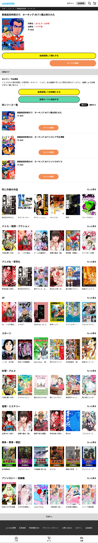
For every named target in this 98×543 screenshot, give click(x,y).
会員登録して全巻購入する (49, 92)
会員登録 (81, 3)
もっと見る (91, 189)
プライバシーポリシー (50, 528)
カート (49, 541)
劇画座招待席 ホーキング (26, 9)
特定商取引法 (34, 528)
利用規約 (22, 528)
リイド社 (38, 26)
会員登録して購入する (49, 55)
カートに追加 (73, 63)
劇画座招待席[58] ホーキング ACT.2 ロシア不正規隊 (40, 137)
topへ (49, 516)
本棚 (81, 541)
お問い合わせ (67, 528)
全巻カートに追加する (49, 99)
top (3, 9)
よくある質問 (11, 528)
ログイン (70, 3)
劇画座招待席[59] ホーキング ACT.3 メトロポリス (39, 161)
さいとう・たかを (42, 23)
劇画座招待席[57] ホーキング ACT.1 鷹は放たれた (39, 112)
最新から (92, 105)
